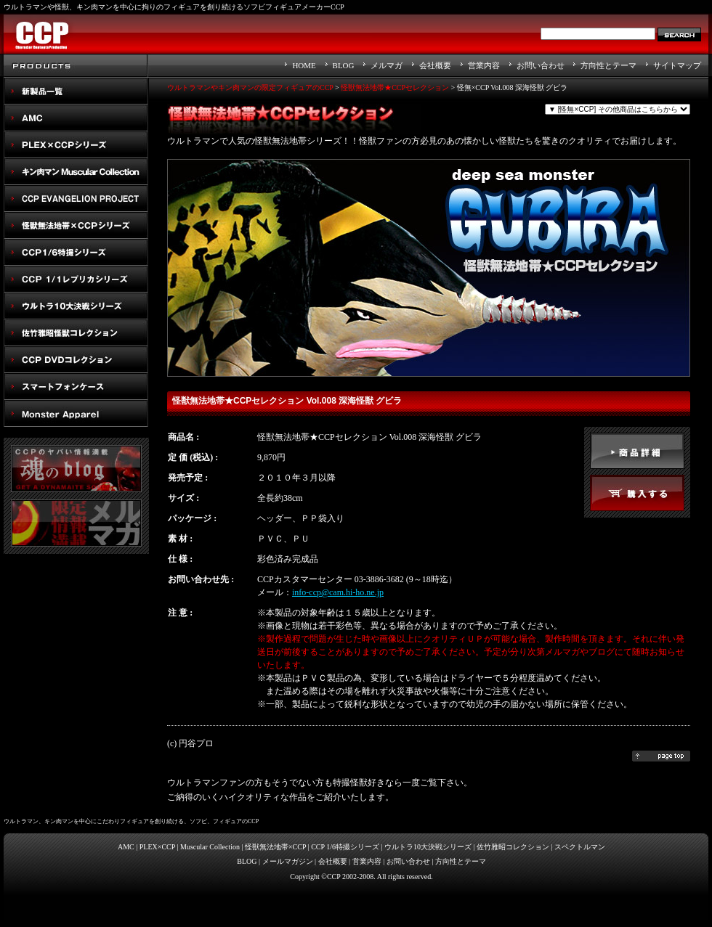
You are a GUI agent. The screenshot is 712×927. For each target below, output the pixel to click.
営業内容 (484, 65)
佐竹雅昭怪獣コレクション (76, 332)
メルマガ (386, 65)
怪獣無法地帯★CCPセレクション (395, 87)
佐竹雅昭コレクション (513, 847)
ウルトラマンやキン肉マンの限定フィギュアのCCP (250, 87)
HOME (303, 65)
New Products (76, 91)
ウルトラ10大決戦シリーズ (76, 306)
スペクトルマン (76, 359)
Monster (76, 413)
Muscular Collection (210, 847)
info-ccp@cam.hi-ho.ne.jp (338, 592)
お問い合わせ (541, 65)
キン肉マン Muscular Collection (76, 171)
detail (637, 451)
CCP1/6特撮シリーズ (76, 252)
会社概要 (435, 65)
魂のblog (76, 468)
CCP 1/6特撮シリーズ (345, 847)
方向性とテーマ (608, 65)
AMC (76, 118)
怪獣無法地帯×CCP (275, 847)
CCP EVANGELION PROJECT (76, 198)
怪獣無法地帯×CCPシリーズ (76, 225)
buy (637, 493)
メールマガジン (287, 861)
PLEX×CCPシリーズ (76, 144)
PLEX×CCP (157, 847)
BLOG (344, 65)
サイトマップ (677, 65)
